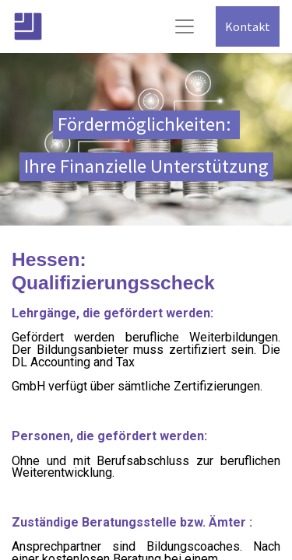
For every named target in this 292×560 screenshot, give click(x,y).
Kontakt (247, 26)
